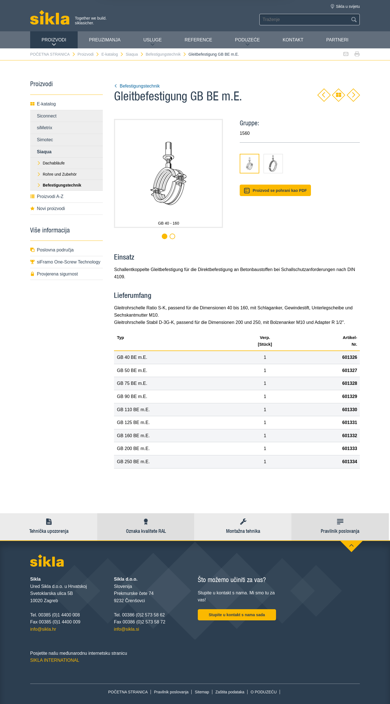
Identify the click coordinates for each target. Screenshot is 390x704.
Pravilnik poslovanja (171, 692)
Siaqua (135, 54)
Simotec (45, 139)
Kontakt (293, 39)
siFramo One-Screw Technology (65, 262)
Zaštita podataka (229, 692)
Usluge (152, 42)
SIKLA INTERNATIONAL (54, 660)
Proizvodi (54, 42)
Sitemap (202, 692)
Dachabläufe (51, 163)
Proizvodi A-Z (46, 196)
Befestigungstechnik (166, 54)
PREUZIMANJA (105, 39)
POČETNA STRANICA (53, 54)
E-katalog (112, 54)
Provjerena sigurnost (54, 274)
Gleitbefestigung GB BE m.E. (214, 54)
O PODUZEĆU (264, 692)
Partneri (337, 39)
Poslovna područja (52, 250)
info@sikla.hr (43, 629)
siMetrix (44, 127)
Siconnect (46, 116)
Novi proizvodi (47, 208)
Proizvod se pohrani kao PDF (275, 191)
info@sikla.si (126, 629)
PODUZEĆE (247, 42)
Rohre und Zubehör (57, 174)
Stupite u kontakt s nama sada (237, 615)
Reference (198, 39)
